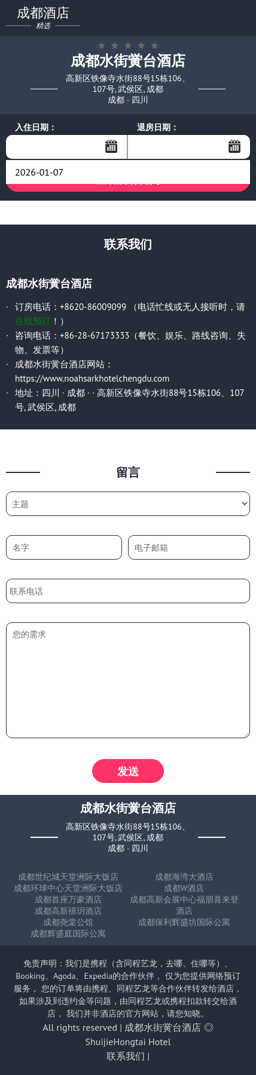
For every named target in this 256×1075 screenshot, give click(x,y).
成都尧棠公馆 (68, 922)
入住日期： (36, 127)
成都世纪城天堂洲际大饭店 (68, 876)
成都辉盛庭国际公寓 (68, 933)
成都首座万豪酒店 (68, 899)
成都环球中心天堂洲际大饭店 (68, 888)
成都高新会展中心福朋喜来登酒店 (184, 905)
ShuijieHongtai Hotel (128, 1042)
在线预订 (33, 321)
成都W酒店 (184, 888)
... (111, 146)
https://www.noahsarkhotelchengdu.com (92, 378)
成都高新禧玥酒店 (68, 910)
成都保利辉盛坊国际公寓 (184, 922)
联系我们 (125, 1056)
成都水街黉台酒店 (162, 1027)
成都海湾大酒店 (184, 876)
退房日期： (158, 127)
